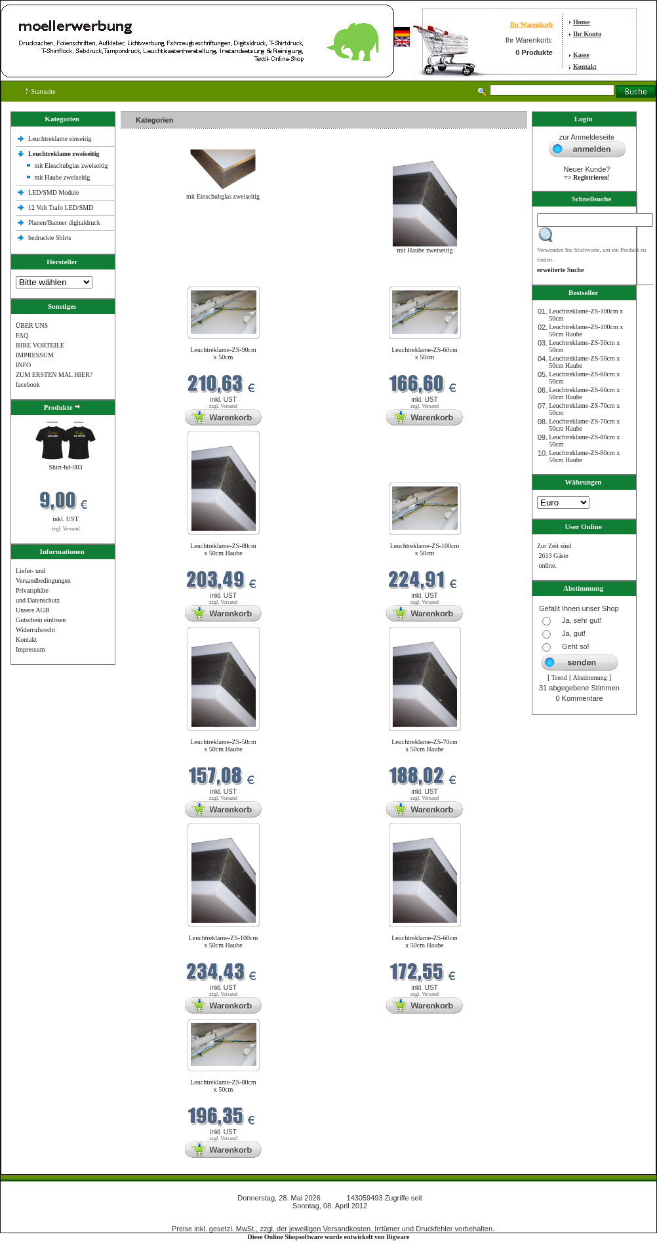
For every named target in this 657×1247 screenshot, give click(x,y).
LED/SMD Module (53, 192)
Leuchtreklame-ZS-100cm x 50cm (425, 549)
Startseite (41, 91)
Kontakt (585, 66)
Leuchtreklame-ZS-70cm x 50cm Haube (424, 745)
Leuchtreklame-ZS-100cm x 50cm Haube (223, 941)
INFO (23, 364)
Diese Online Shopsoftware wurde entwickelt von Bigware (329, 1236)
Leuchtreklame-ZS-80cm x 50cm (223, 1086)
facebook (28, 384)
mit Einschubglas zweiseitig (71, 165)
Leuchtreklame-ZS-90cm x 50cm (223, 353)
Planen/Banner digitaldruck (64, 222)
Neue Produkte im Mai (154, 278)
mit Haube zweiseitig (62, 177)
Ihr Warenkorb (531, 24)
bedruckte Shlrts (49, 237)
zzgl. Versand (66, 529)
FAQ (22, 335)
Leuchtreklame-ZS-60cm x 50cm (424, 353)
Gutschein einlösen (41, 620)
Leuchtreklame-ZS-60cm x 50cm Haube (424, 941)
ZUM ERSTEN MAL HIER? (54, 374)
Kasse (581, 54)
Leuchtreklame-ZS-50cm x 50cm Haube (223, 745)
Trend (559, 677)
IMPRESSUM (35, 355)
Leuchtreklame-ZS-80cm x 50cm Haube (223, 549)
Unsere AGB (32, 610)
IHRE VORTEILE (40, 345)
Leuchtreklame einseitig (60, 138)
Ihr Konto (587, 33)
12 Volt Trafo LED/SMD (60, 207)
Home (581, 22)
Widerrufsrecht (35, 629)
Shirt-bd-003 (65, 467)
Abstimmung (590, 677)
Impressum (30, 649)
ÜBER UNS (32, 325)
